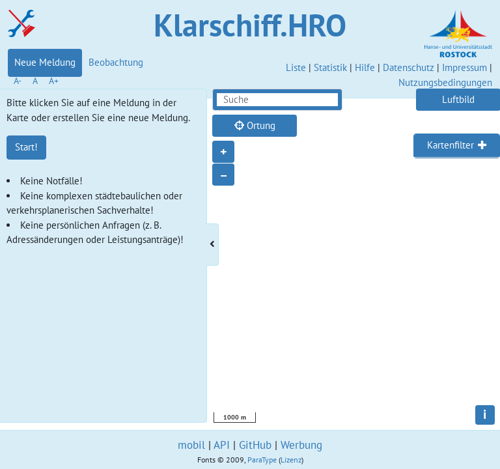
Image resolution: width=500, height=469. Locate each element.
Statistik (330, 67)
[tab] (456, 146)
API (222, 445)
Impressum (464, 67)
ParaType (262, 459)
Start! (26, 147)
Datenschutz (408, 67)
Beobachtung (116, 62)
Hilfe (365, 67)
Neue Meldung (45, 62)
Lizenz (291, 459)
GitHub (255, 445)
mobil (191, 445)
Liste (296, 67)
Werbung (301, 445)
